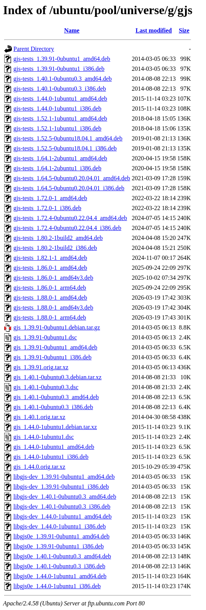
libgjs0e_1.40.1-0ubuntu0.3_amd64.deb (62, 556)
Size (184, 30)
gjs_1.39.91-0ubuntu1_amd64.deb (55, 347)
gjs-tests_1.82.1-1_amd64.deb (50, 257)
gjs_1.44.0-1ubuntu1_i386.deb (50, 456)
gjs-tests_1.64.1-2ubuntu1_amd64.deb (60, 158)
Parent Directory (33, 49)
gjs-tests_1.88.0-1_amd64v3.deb (53, 307)
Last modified (154, 30)
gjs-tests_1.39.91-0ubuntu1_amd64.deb (61, 58)
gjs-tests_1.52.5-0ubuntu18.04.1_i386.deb (65, 148)
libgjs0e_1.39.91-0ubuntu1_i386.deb (58, 546)
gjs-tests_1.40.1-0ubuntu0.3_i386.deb (59, 88)
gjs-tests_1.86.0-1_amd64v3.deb (53, 277)
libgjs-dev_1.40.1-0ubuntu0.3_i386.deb (61, 506)
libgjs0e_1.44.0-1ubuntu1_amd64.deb (59, 576)
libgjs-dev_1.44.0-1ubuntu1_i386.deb (59, 526)
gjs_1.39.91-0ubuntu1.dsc (45, 337)
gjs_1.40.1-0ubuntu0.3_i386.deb (53, 407)
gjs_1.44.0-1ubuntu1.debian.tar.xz (55, 427)
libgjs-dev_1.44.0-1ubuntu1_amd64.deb (62, 516)
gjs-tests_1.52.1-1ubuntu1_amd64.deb (60, 118)
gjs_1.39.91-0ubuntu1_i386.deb (52, 357)
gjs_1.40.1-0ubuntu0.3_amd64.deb (56, 397)
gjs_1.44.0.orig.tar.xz (39, 466)
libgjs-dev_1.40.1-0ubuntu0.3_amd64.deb (64, 496)
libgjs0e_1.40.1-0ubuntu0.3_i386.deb (59, 566)
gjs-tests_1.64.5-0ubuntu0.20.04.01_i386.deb (68, 188)
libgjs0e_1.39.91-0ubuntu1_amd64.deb (61, 536)
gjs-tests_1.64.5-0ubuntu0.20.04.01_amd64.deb (71, 178)
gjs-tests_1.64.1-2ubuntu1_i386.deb (57, 168)
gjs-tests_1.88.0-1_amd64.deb (50, 297)
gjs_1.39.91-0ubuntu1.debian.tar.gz (56, 327)
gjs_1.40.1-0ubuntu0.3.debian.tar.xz (57, 377)
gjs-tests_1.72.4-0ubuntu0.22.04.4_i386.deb (67, 228)
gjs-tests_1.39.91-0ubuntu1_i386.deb (59, 68)
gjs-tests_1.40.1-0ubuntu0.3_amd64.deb (62, 78)
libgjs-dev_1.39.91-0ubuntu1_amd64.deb (63, 476)
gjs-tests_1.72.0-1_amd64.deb (50, 198)
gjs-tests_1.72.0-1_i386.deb (47, 208)
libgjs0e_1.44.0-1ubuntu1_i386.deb (57, 586)
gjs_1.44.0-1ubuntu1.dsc (43, 437)
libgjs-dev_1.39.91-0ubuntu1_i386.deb (61, 486)
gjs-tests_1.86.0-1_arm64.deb (49, 287)
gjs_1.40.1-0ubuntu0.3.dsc (45, 387)
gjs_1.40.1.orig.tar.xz (39, 417)
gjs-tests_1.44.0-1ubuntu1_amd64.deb (60, 98)
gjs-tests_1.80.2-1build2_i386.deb (55, 248)
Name (71, 30)
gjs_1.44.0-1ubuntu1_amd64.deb (53, 447)
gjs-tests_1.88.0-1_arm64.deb (49, 317)
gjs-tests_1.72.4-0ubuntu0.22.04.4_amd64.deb (70, 218)
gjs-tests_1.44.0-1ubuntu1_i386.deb (57, 108)
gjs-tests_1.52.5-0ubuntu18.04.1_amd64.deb (68, 138)
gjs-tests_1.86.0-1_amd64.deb (50, 267)
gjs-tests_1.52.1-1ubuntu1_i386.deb (57, 128)
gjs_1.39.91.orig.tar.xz (41, 367)
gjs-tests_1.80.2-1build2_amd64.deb (58, 238)
